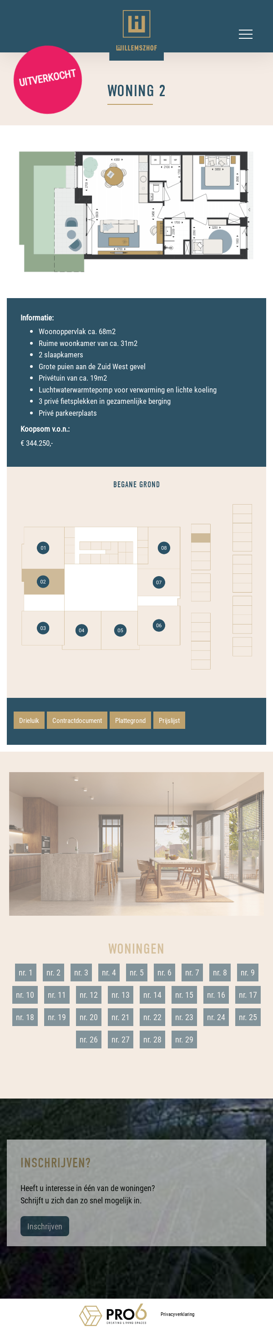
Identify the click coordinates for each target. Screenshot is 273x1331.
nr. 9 (248, 972)
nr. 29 (184, 1039)
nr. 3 (81, 972)
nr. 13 (120, 994)
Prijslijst (169, 720)
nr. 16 (216, 994)
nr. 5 (137, 972)
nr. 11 (57, 994)
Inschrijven (44, 1226)
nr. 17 (248, 994)
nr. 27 (120, 1039)
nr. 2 (53, 972)
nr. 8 (220, 972)
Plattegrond (130, 720)
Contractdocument (77, 720)
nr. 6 (164, 972)
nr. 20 (89, 1016)
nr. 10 (25, 994)
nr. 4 (109, 972)
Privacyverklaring (177, 1313)
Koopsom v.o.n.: (45, 428)
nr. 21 (120, 1016)
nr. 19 (57, 1016)
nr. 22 (152, 1016)
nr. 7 (192, 972)
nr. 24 (216, 1016)
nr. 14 (152, 994)
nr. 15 (184, 994)
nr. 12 (89, 994)
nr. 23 (184, 1016)
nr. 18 (25, 1016)
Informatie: (37, 317)
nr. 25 (248, 1016)
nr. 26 (89, 1039)
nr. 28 (152, 1039)
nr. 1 (26, 972)
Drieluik (29, 720)
